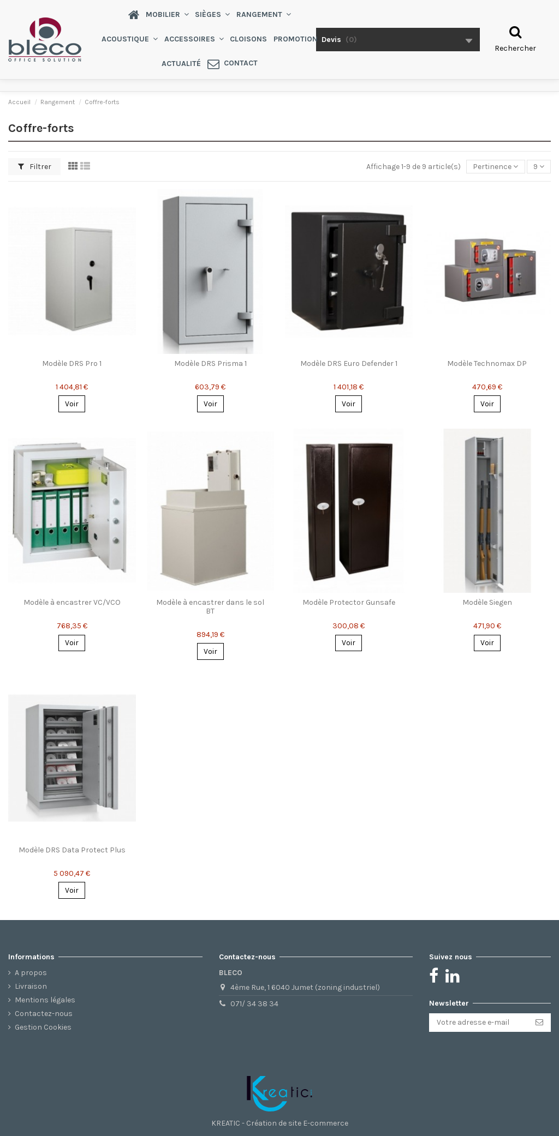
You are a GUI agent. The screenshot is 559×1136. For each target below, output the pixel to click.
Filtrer (34, 166)
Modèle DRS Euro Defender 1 (348, 363)
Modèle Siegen (487, 602)
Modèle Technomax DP (487, 363)
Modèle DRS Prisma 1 (210, 363)
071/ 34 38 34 (254, 1003)
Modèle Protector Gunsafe (348, 602)
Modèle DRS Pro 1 (72, 363)
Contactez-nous (44, 1013)
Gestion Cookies (43, 1027)
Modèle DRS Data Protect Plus (72, 850)
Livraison (31, 986)
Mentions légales (45, 1000)
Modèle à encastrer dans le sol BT (210, 606)
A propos (31, 972)
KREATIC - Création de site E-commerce (279, 1123)
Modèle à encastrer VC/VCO (72, 602)
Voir (72, 403)
